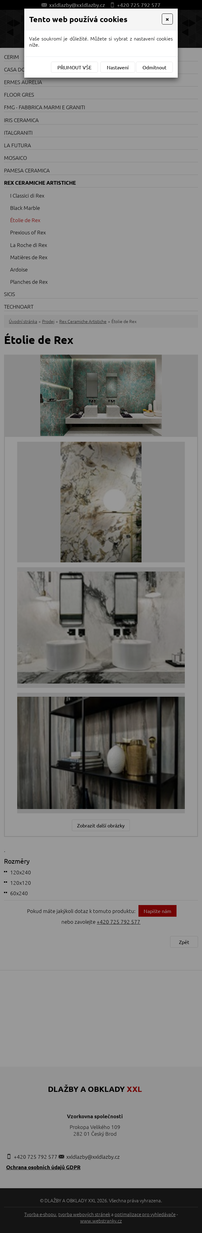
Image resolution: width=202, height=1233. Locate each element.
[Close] (167, 19)
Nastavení (118, 67)
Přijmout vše (74, 67)
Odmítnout (154, 67)
